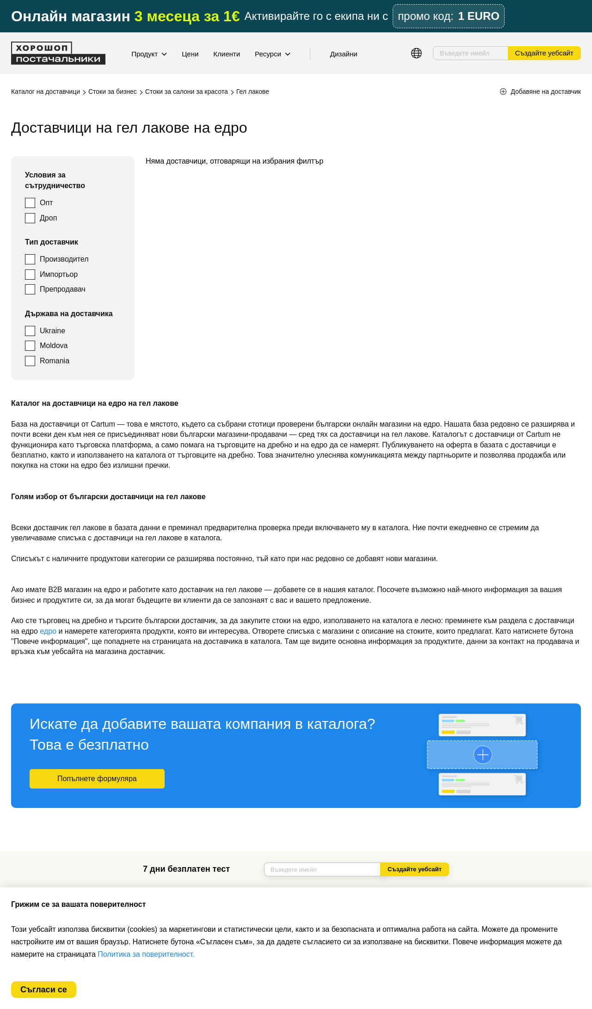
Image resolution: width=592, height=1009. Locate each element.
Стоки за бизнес (112, 91)
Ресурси (272, 54)
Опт (46, 203)
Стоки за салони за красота (186, 91)
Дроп (48, 218)
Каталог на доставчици (45, 91)
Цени (190, 54)
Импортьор (59, 274)
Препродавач (63, 289)
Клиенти (226, 54)
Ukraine (52, 331)
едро (48, 631)
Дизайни (344, 54)
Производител (64, 259)
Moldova (54, 345)
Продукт (149, 54)
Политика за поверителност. (146, 954)
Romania (54, 361)
